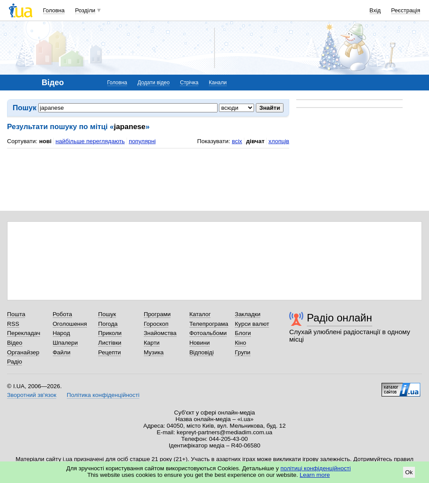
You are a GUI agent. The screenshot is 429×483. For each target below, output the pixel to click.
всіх (237, 141)
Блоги (243, 333)
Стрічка (189, 82)
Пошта (16, 314)
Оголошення (70, 324)
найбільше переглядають (90, 141)
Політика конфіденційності (103, 395)
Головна (54, 10)
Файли (62, 352)
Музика (154, 352)
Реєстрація (405, 10)
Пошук (107, 314)
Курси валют (252, 324)
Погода (107, 324)
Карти (152, 342)
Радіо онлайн (339, 318)
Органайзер (23, 352)
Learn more (315, 475)
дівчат (255, 141)
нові (45, 141)
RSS (13, 324)
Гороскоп (156, 324)
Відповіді (201, 352)
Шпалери (65, 342)
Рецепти (109, 352)
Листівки (109, 342)
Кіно (240, 342)
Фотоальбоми (208, 333)
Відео (14, 342)
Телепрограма (209, 324)
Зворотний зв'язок (31, 395)
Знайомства (160, 333)
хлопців (279, 141)
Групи (242, 352)
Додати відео (154, 82)
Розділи (85, 10)
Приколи (109, 333)
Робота (62, 314)
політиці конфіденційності (315, 468)
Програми (157, 314)
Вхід (375, 10)
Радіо (14, 361)
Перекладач (23, 333)
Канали (218, 82)
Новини (199, 342)
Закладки (247, 314)
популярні (142, 141)
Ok (409, 472)
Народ (61, 333)
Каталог (200, 314)
